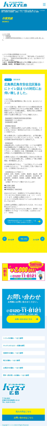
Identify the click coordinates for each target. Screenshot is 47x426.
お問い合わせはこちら (23, 418)
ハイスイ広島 (6, 34)
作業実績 (8, 36)
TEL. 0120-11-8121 (8, 402)
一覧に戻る (23, 239)
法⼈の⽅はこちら (23, 412)
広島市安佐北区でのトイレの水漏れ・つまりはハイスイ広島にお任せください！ (22, 221)
